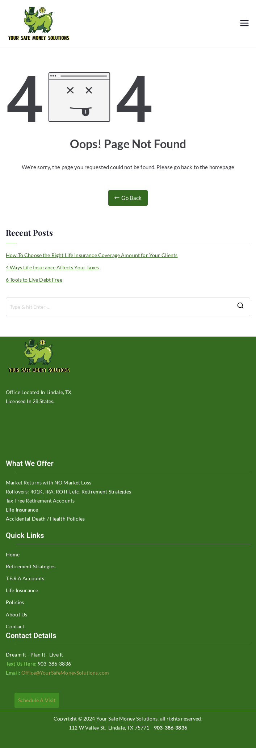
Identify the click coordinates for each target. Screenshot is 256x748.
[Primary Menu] (244, 23)
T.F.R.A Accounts (25, 578)
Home (13, 554)
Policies (15, 602)
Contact (15, 626)
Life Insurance (22, 590)
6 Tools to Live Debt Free (34, 280)
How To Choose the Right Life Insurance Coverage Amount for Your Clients (92, 255)
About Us (16, 614)
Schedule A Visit (36, 700)
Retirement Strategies (30, 566)
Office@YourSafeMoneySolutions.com (64, 673)
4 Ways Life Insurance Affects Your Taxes (52, 267)
